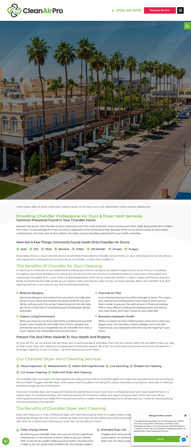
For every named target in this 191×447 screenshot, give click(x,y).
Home (75, 114)
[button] (187, 25)
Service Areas (88, 114)
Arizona (102, 114)
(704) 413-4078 (128, 10)
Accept (160, 439)
